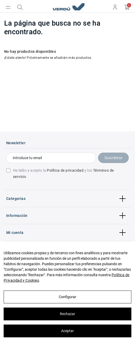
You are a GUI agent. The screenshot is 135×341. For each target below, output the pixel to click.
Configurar (67, 297)
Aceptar (67, 331)
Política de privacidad (65, 170)
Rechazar (67, 314)
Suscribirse (113, 158)
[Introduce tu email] (51, 158)
